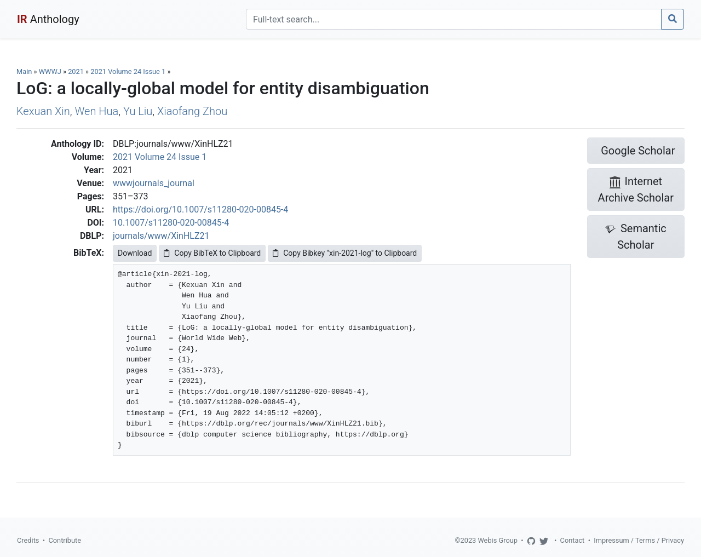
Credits (28, 540)
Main (24, 71)
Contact (572, 540)
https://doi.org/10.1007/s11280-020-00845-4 (200, 209)
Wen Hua (96, 111)
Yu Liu (137, 111)
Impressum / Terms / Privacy (639, 540)
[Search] (454, 19)
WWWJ (50, 71)
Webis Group (498, 540)
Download (135, 253)
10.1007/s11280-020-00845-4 (171, 222)
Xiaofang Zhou (192, 111)
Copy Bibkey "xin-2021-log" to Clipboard (345, 253)
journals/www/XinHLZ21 (161, 236)
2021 (76, 71)
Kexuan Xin (43, 111)
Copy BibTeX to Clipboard (212, 253)
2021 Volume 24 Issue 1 (128, 71)
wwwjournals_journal (153, 183)
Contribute (64, 540)
